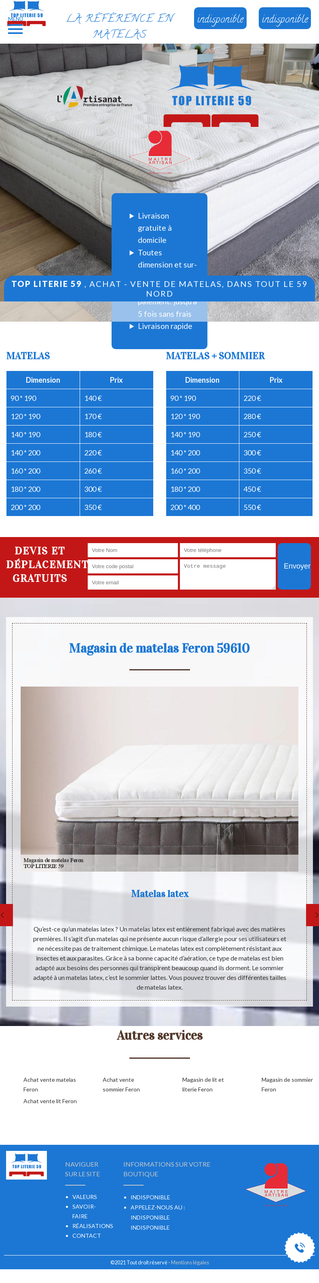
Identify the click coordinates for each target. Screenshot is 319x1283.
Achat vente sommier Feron (121, 1084)
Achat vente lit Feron (50, 1101)
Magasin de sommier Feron (287, 1084)
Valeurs (84, 1196)
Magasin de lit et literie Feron (203, 1084)
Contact (86, 1235)
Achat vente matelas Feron (49, 1084)
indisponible (150, 1217)
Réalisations (92, 1225)
